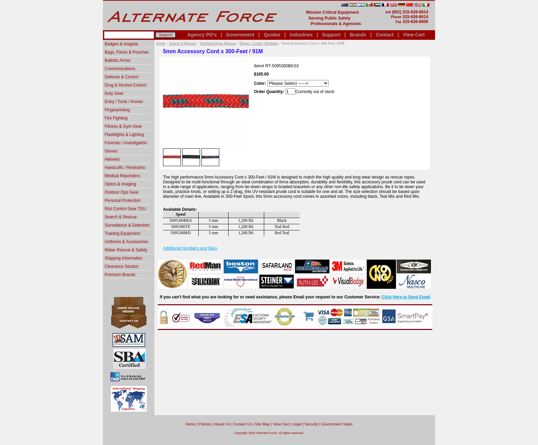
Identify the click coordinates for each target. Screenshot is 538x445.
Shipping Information (123, 258)
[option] (172, 157)
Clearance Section (121, 266)
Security (311, 424)
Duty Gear (114, 93)
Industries (301, 34)
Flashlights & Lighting (124, 134)
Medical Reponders (122, 175)
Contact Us (242, 424)
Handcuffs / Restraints (125, 167)
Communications (120, 68)
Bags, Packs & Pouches (127, 52)
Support (331, 34)
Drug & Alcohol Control (125, 85)
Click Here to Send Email (406, 297)
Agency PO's (202, 34)
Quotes (272, 34)
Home (160, 43)
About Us (222, 424)
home (191, 424)
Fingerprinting (117, 109)
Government (240, 34)
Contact (385, 34)
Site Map (262, 424)
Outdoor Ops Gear (122, 192)
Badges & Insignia (121, 44)
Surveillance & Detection (127, 225)
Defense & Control (121, 77)
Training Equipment (122, 233)
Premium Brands (120, 274)
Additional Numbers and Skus (190, 248)
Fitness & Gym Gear (123, 126)
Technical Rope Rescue (218, 43)
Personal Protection (123, 200)
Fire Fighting (116, 118)
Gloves (111, 151)
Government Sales (336, 424)
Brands (358, 34)
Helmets (112, 159)
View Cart (414, 34)
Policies (205, 424)
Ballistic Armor (118, 60)
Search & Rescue (182, 43)
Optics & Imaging (120, 184)
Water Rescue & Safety (126, 250)
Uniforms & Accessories (126, 241)
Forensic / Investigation (126, 142)
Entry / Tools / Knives (124, 101)
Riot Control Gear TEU (125, 208)
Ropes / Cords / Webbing (259, 43)
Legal (297, 424)
